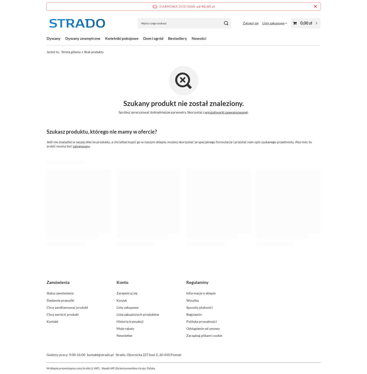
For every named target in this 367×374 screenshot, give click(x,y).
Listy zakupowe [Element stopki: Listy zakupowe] (128, 307)
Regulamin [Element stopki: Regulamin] (194, 314)
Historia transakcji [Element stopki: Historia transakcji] (130, 321)
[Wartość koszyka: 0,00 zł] (305, 23)
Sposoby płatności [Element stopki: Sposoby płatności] (199, 307)
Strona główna (71, 52)
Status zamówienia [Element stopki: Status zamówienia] (60, 293)
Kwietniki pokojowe (122, 38)
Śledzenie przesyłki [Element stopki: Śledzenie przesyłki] (60, 300)
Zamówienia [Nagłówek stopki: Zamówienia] (58, 282)
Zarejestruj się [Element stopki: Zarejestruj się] (127, 293)
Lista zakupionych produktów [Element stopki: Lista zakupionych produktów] (138, 314)
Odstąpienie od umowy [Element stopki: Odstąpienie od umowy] (203, 328)
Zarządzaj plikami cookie (204, 335)
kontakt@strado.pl (100, 355)
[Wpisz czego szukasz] (184, 23)
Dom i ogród (153, 38)
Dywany (54, 38)
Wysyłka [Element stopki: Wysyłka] (192, 300)
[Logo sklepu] (77, 23)
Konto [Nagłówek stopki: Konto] (122, 282)
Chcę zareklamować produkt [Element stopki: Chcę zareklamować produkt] (67, 307)
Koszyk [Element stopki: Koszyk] (122, 300)
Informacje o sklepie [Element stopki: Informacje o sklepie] (201, 293)
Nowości (199, 38)
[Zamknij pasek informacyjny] (315, 6)
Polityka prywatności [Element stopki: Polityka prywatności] (201, 321)
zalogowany (81, 146)
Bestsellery (177, 38)
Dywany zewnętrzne (82, 38)
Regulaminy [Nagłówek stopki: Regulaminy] (197, 282)
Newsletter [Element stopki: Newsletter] (125, 335)
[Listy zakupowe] (274, 23)
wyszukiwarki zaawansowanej (226, 112)
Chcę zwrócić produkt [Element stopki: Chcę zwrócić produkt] (63, 314)
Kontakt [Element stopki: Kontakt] (52, 321)
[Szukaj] (226, 23)
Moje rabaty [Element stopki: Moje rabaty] (125, 328)
